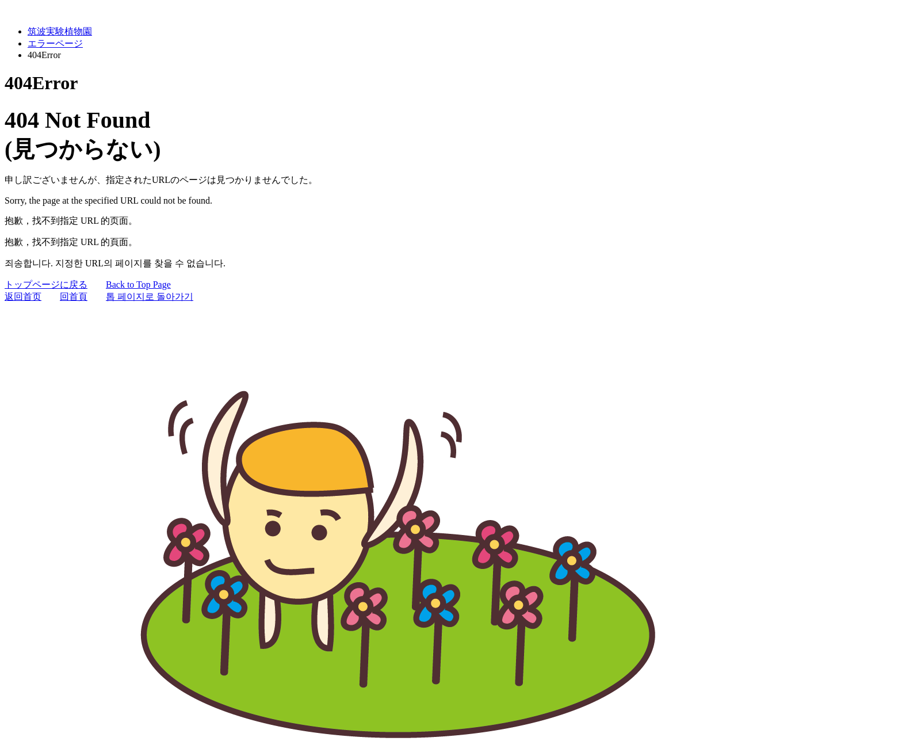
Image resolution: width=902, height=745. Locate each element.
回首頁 (73, 296)
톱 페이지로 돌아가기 (149, 296)
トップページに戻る (46, 284)
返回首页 (23, 296)
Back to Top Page (138, 284)
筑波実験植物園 (60, 31)
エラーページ (55, 43)
